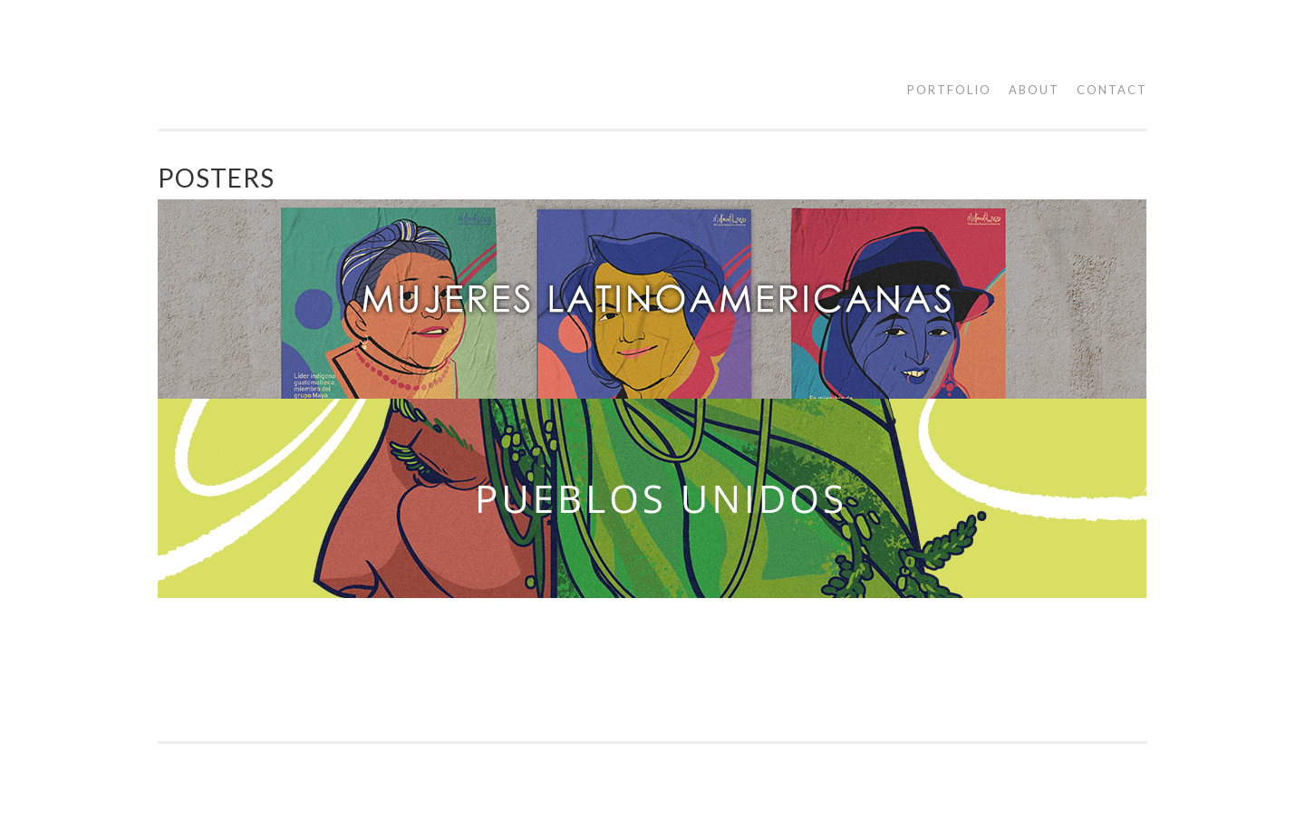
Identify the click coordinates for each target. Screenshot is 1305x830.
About (1034, 89)
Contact (1112, 89)
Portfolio (949, 89)
